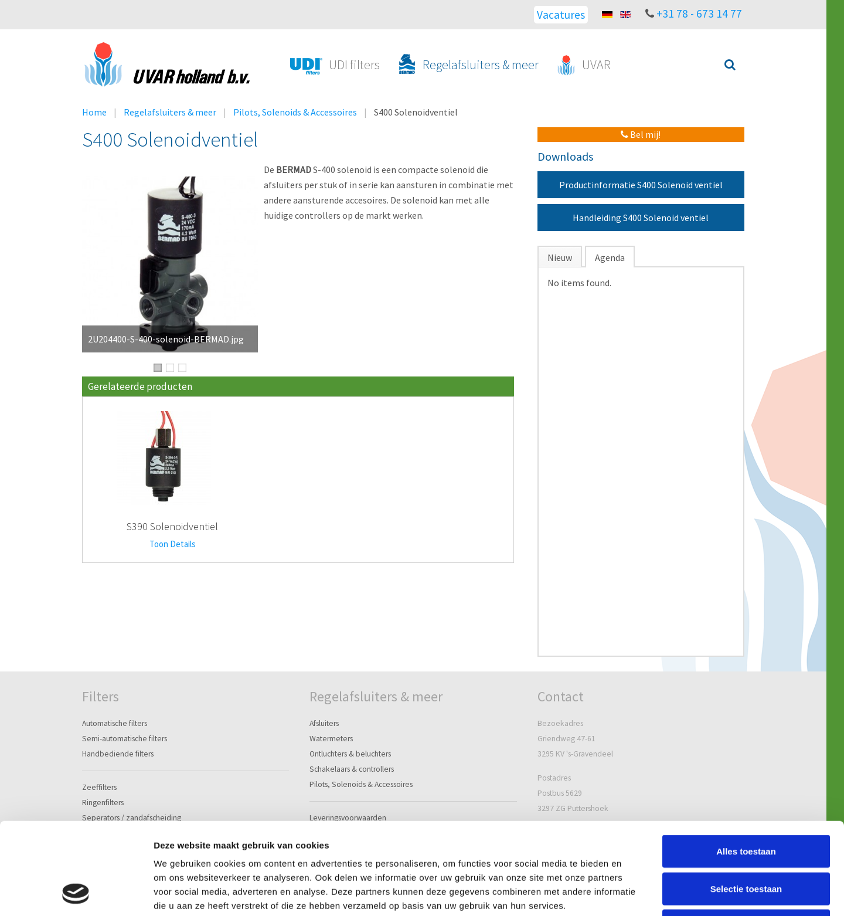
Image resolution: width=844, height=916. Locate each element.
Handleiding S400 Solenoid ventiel (641, 217)
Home (94, 112)
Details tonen (633, 893)
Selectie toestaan (746, 803)
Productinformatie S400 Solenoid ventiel (641, 185)
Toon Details (172, 543)
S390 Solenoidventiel (172, 526)
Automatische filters (114, 723)
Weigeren (745, 839)
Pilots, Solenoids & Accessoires (295, 112)
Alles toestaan (746, 765)
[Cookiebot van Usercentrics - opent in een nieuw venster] (76, 893)
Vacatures (561, 15)
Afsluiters (324, 723)
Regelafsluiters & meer (170, 112)
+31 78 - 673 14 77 (699, 13)
